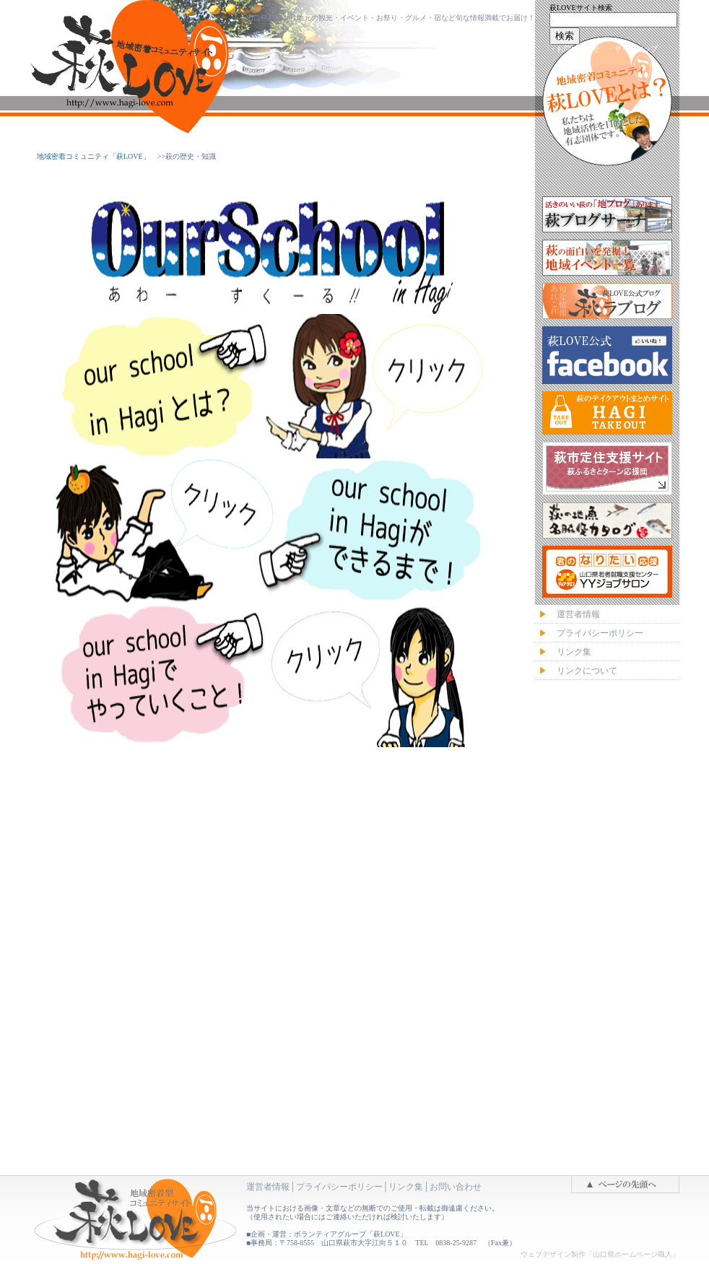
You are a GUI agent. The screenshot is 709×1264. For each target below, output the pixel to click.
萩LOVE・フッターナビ (354, 991)
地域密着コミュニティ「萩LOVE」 (93, 156)
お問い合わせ (456, 1187)
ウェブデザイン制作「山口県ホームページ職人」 (600, 1254)
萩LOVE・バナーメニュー (607, 485)
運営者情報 (268, 1187)
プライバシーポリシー (339, 1187)
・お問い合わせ (574, 49)
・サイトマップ (632, 49)
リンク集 (405, 1187)
